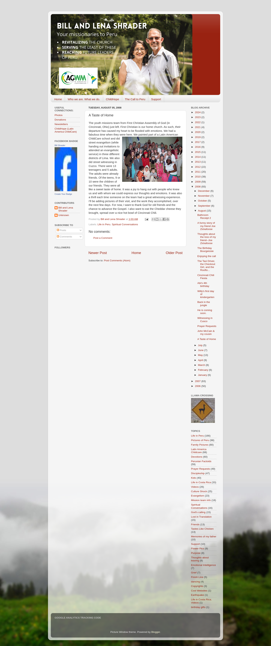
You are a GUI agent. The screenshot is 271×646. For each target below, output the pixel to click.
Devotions (196, 456)
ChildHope (112, 99)
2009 (198, 181)
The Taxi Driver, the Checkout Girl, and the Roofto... (206, 266)
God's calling (198, 512)
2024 (198, 112)
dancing (195, 581)
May (200, 355)
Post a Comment (102, 238)
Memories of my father (203, 536)
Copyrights (197, 586)
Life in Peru (103, 224)
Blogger (155, 632)
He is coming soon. (204, 312)
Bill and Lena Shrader (65, 209)
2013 (198, 161)
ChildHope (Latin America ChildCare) (66, 130)
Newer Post (97, 253)
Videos (195, 486)
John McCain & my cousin (206, 332)
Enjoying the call (206, 256)
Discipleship (198, 473)
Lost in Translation (201, 516)
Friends (195, 524)
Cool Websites (199, 590)
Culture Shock (199, 491)
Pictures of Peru (200, 440)
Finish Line (197, 577)
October (203, 200)
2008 (198, 186)
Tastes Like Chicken (202, 528)
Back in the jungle (203, 303)
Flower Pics (197, 548)
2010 (198, 176)
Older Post (174, 253)
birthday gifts (198, 607)
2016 (198, 147)
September (204, 205)
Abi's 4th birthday (203, 284)
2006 (198, 386)
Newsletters (61, 124)
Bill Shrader (60, 145)
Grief (193, 572)
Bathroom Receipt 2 (204, 216)
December (204, 191)
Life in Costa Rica (201, 482)
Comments (64, 236)
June (201, 350)
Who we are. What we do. (84, 99)
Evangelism (197, 495)
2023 (198, 117)
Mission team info (201, 500)
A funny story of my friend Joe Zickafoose (206, 225)
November (204, 195)
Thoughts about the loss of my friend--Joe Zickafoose (206, 239)
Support (156, 99)
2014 (198, 156)
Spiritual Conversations (125, 224)
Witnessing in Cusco (204, 319)
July (200, 345)
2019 (198, 137)
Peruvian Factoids (201, 461)
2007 (198, 381)
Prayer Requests (206, 326)
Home (58, 99)
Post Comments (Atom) (117, 260)
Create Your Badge (63, 194)
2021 (198, 127)
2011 (198, 171)
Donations (60, 119)
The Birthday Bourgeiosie (205, 249)
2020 (198, 132)
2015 (198, 152)
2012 (198, 166)
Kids (193, 477)
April (201, 360)
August (202, 210)
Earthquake (197, 595)
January (203, 375)
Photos (58, 115)
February (203, 369)
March (202, 365)
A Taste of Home (206, 339)
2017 (198, 142)
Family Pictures (199, 444)
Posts (61, 230)
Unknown (63, 215)
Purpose (195, 553)
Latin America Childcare (198, 451)
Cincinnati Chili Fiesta (205, 277)
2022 (198, 122)
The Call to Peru (135, 99)
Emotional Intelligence (203, 565)
